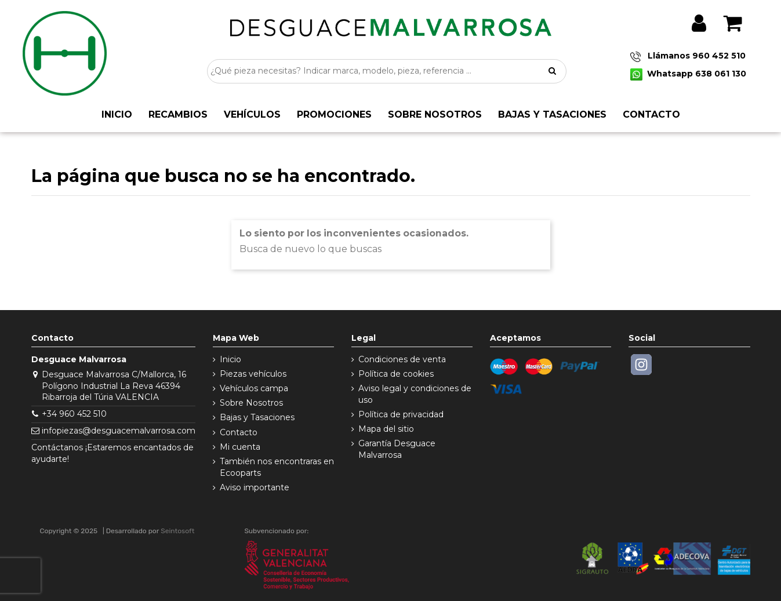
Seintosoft (177, 531)
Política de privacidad (401, 414)
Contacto (238, 432)
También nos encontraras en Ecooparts (277, 467)
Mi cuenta (240, 447)
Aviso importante (254, 487)
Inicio (230, 359)
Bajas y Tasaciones (257, 417)
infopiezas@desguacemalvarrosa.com (118, 430)
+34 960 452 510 (74, 414)
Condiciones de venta (402, 359)
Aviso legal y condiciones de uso (414, 394)
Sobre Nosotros (251, 403)
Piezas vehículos (253, 374)
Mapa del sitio (386, 429)
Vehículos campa (254, 388)
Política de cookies (396, 374)
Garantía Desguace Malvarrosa (396, 449)
